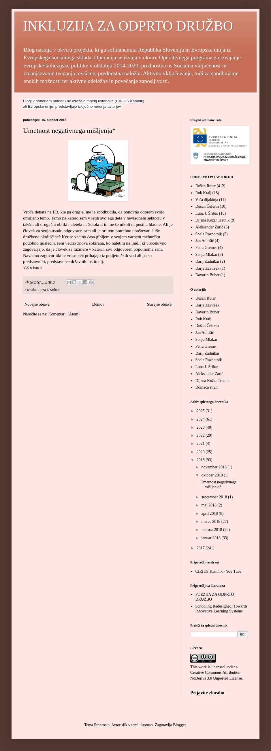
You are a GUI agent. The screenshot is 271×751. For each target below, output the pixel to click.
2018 (201, 460)
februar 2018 (212, 529)
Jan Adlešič (204, 241)
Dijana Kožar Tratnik (212, 220)
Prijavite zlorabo (207, 692)
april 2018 (210, 513)
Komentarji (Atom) (63, 314)
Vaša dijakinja (206, 200)
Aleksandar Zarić (209, 227)
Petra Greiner (206, 247)
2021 (201, 443)
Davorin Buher (207, 275)
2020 (201, 452)
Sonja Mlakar (206, 254)
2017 (201, 548)
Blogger (179, 725)
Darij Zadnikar (207, 261)
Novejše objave (37, 304)
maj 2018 (209, 505)
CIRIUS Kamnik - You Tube (218, 571)
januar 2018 (211, 538)
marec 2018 (211, 521)
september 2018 (214, 497)
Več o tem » (32, 267)
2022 (201, 435)
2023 (201, 427)
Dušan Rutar (205, 186)
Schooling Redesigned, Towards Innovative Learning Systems (221, 608)
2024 (201, 419)
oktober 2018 (212, 475)
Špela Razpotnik (208, 234)
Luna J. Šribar (48, 290)
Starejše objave (159, 304)
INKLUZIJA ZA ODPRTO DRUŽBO (128, 25)
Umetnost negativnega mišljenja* (69, 130)
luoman (147, 725)
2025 (201, 411)
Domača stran (206, 387)
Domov (98, 304)
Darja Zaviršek (207, 268)
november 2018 (214, 467)
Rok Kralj (203, 193)
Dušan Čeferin (207, 206)
